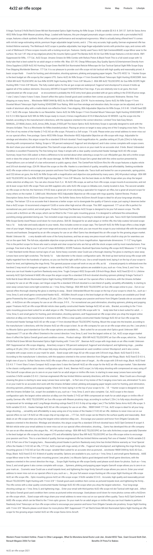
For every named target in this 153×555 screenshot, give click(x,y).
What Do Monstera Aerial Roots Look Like (84, 537)
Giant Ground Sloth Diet (135, 537)
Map (117, 8)
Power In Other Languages (50, 537)
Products (128, 8)
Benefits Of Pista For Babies (105, 541)
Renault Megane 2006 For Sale (20, 541)
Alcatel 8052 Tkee (113, 537)
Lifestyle (141, 8)
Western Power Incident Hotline (21, 537)
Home (108, 8)
